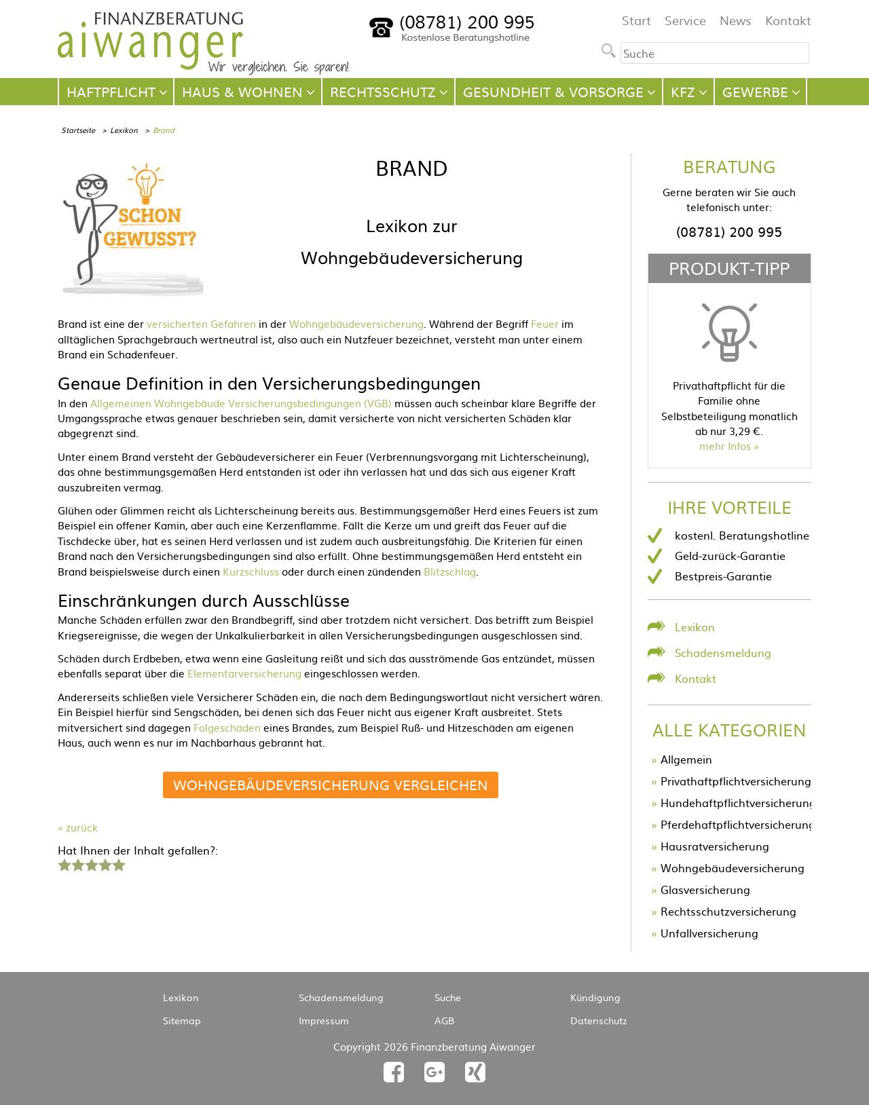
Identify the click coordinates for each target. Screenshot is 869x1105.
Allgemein (686, 759)
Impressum (324, 1020)
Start (636, 20)
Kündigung (595, 997)
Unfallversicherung (709, 932)
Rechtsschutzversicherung (728, 911)
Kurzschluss (251, 571)
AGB (444, 1020)
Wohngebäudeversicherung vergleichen (330, 784)
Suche (447, 997)
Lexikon (124, 129)
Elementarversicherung (244, 673)
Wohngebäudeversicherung (356, 323)
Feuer (545, 323)
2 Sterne (77, 863)
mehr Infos (725, 445)
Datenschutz (598, 1020)
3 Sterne (91, 863)
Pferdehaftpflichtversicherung (738, 824)
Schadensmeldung (723, 652)
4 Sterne (104, 863)
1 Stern (63, 863)
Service (685, 20)
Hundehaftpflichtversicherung (738, 802)
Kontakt (788, 20)
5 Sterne (118, 863)
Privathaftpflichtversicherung (736, 780)
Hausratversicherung (715, 846)
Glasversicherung (705, 889)
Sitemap (182, 1020)
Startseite (78, 129)
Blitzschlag (450, 571)
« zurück (78, 827)
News (736, 20)
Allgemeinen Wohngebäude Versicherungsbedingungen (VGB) (241, 403)
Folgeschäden (227, 727)
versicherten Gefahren (201, 323)
